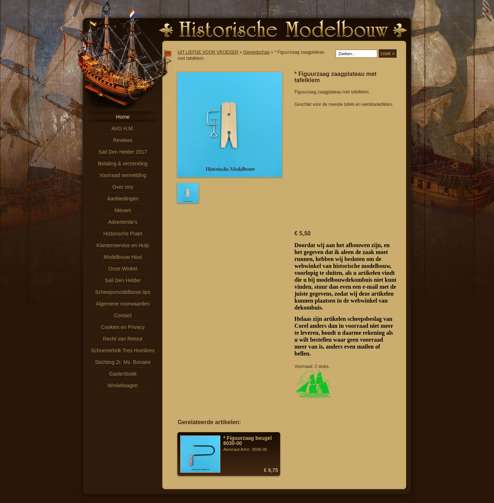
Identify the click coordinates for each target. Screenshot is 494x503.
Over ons (122, 187)
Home (123, 117)
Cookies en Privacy (123, 327)
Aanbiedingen (123, 198)
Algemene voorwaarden (123, 304)
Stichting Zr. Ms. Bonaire (123, 362)
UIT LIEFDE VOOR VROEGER (208, 52)
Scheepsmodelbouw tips (123, 292)
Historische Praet (122, 234)
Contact (122, 315)
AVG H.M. (123, 128)
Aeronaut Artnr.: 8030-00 (250, 443)
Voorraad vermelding (122, 175)
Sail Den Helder (122, 280)
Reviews (122, 140)
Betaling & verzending (122, 163)
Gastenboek (123, 374)
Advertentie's (123, 222)
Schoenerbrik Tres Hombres (122, 350)
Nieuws (123, 210)
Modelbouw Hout (123, 257)
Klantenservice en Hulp (123, 245)
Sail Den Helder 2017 (123, 152)
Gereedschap (256, 52)
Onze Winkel (122, 269)
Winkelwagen (123, 385)
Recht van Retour (123, 339)
